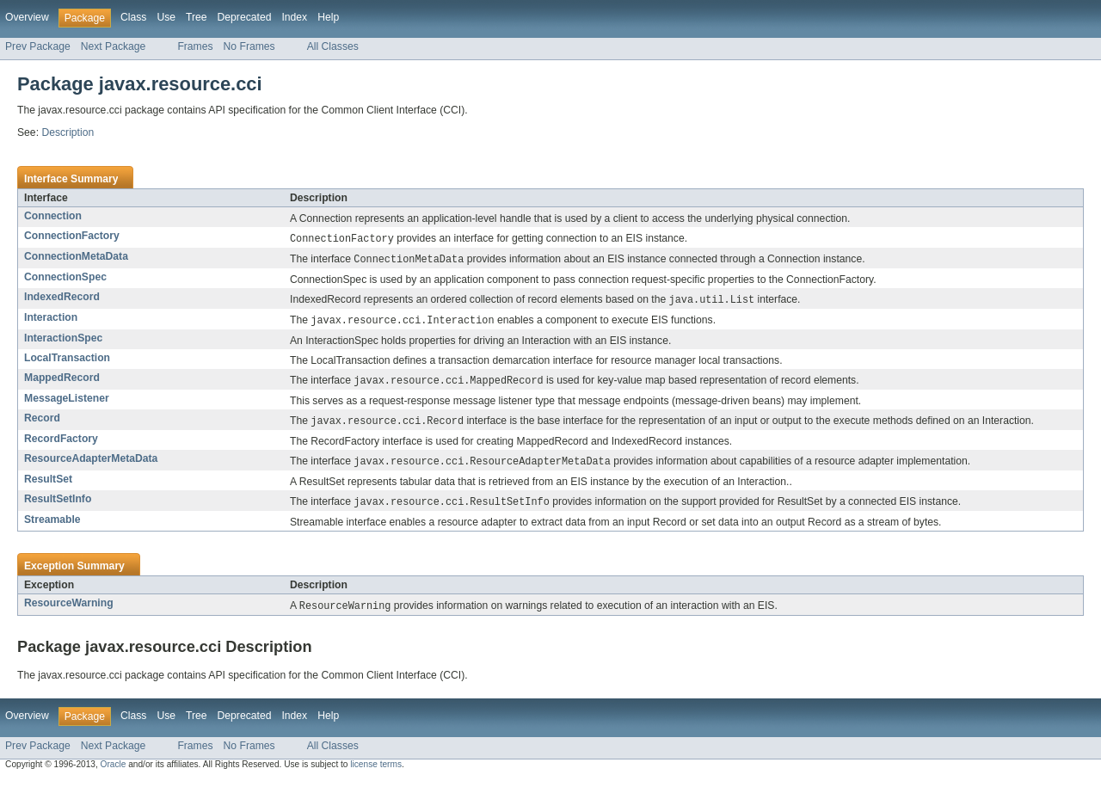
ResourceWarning (69, 610)
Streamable (52, 526)
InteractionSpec (63, 341)
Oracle (113, 772)
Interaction (50, 320)
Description (67, 132)
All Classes (333, 46)
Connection (53, 216)
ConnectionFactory (72, 236)
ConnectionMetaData (76, 257)
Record (42, 422)
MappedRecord (62, 381)
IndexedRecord (62, 298)
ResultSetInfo (57, 505)
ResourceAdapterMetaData (90, 464)
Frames (194, 46)
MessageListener (66, 403)
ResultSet (48, 485)
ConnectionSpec (65, 279)
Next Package (113, 46)
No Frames (249, 46)
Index (294, 17)
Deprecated (245, 17)
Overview (27, 17)
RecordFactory (61, 444)
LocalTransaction (67, 361)
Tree (196, 17)
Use (166, 17)
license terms (376, 772)
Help (328, 17)
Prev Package (38, 46)
